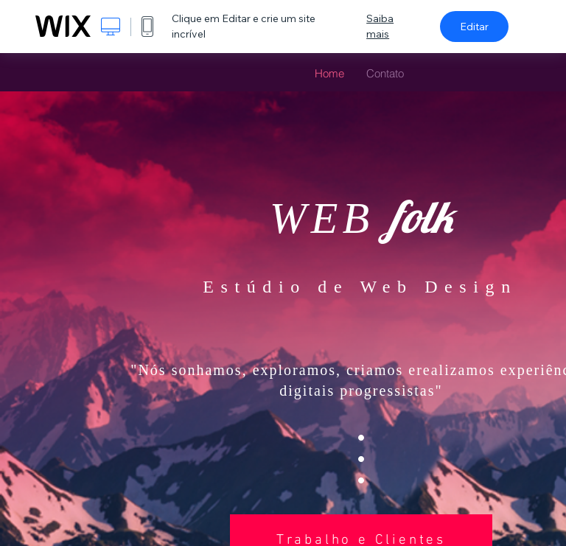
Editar (474, 26)
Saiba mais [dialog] (380, 26)
